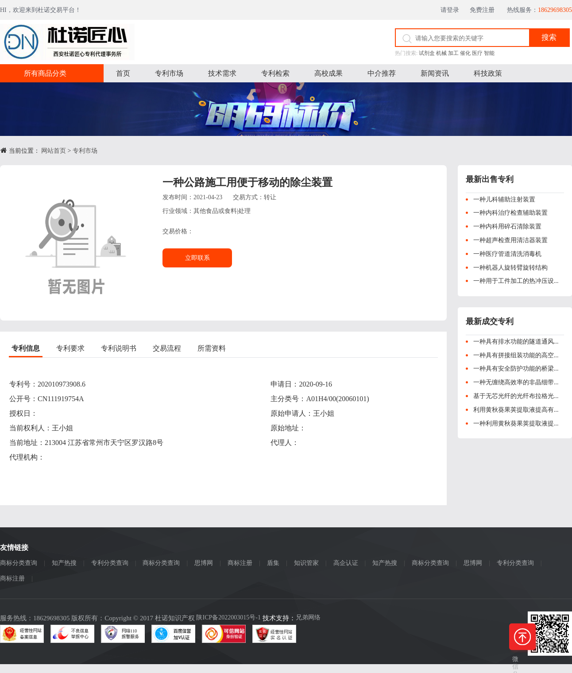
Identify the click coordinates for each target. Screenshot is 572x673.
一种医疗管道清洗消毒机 (507, 254)
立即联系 (197, 258)
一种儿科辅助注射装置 (504, 199)
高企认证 (345, 563)
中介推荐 (381, 73)
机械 (441, 53)
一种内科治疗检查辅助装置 (510, 212)
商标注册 (240, 563)
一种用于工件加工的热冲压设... (516, 281)
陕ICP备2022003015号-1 (228, 617)
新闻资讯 (435, 73)
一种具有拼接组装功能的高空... (516, 355)
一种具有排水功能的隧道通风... (516, 341)
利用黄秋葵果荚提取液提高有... (516, 409)
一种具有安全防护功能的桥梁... (516, 368)
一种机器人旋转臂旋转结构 (510, 267)
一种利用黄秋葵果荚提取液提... (516, 423)
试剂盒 (427, 53)
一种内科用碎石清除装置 (507, 226)
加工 (453, 53)
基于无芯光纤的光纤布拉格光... (516, 396)
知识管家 (306, 563)
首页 (123, 73)
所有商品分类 (45, 73)
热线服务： (539, 10)
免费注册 (485, 10)
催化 (465, 53)
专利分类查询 (109, 563)
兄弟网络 (308, 617)
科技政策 (488, 73)
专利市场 (169, 73)
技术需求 (222, 73)
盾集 (273, 563)
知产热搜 (64, 563)
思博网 (203, 563)
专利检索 (275, 73)
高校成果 (328, 73)
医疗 (477, 53)
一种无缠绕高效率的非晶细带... (516, 382)
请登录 (452, 10)
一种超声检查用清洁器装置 (510, 240)
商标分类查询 (18, 563)
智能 (489, 53)
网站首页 (53, 150)
